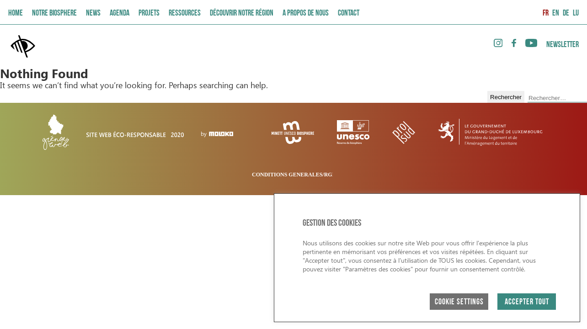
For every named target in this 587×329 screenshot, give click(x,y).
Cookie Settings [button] (459, 302)
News (93, 13)
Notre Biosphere (54, 13)
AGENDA (119, 13)
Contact (348, 13)
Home (15, 13)
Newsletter (562, 45)
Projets (149, 13)
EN (555, 13)
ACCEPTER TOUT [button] (527, 302)
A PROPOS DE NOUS (306, 13)
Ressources (185, 13)
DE (566, 13)
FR (546, 13)
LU (576, 13)
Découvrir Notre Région (241, 13)
